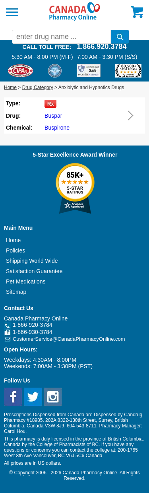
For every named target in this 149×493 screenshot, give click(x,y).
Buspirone (57, 127)
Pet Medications (26, 281)
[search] (120, 37)
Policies (15, 250)
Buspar (53, 116)
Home (10, 87)
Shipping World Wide (32, 261)
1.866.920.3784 (101, 46)
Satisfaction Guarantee (34, 271)
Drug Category (37, 87)
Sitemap (16, 292)
